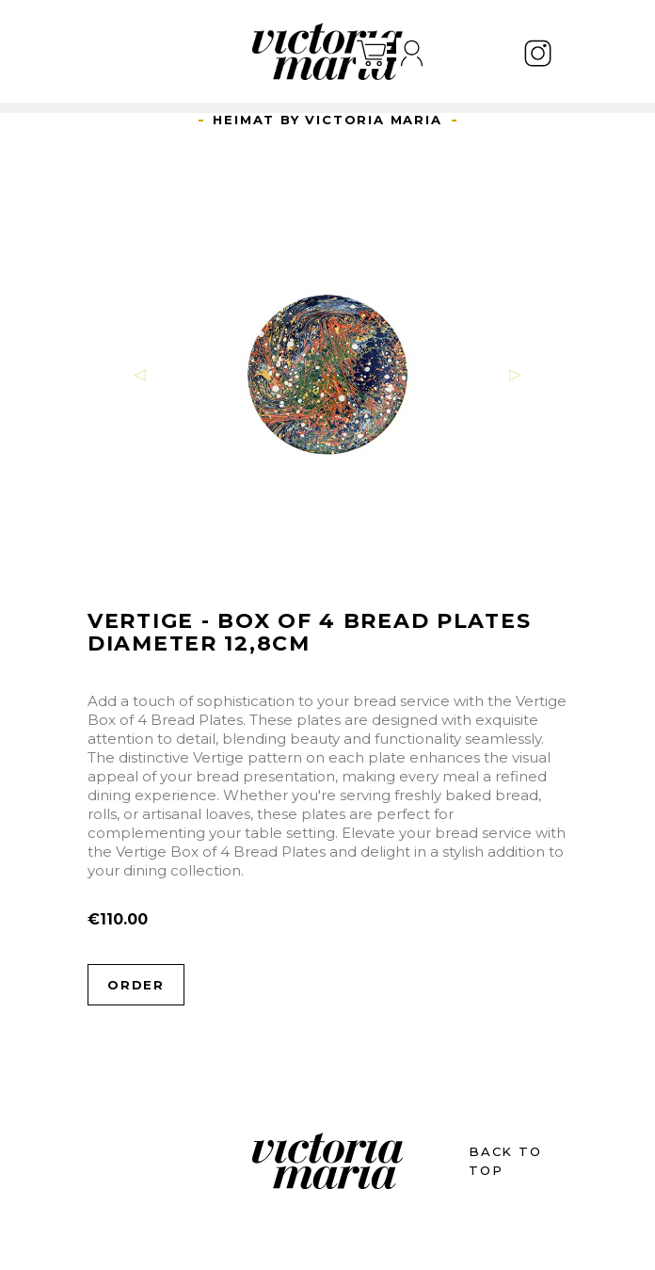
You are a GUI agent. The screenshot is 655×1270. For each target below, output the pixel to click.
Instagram (537, 53)
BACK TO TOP (505, 1161)
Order (136, 984)
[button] (139, 375)
